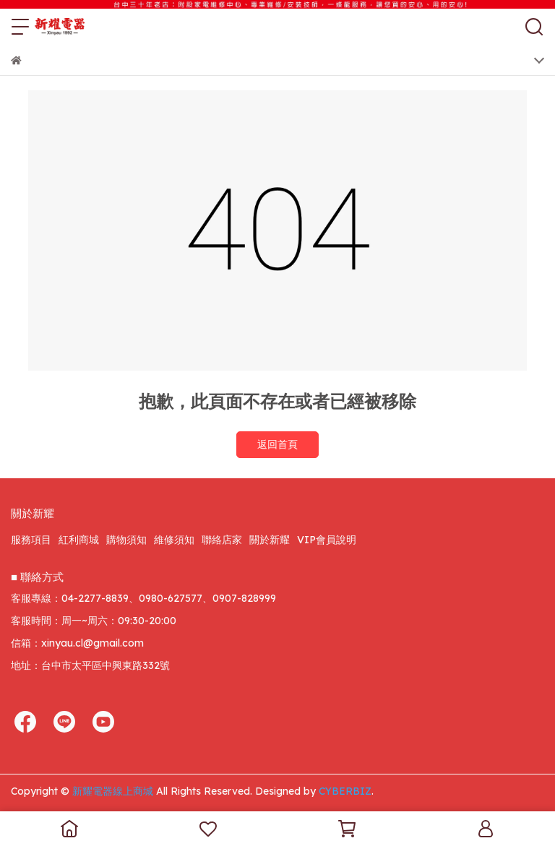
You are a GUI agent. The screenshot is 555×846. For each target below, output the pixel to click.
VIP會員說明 (326, 539)
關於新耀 (269, 539)
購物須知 (126, 539)
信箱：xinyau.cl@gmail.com (77, 642)
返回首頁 (277, 444)
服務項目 (31, 539)
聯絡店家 (222, 539)
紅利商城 (79, 539)
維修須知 (174, 539)
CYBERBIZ (345, 791)
